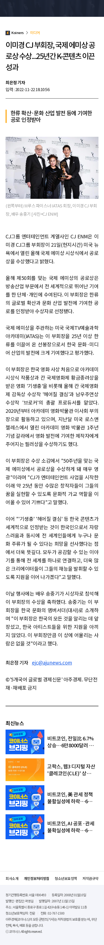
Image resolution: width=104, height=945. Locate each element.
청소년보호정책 (66, 878)
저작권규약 (90, 878)
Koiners (18, 8)
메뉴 (95, 8)
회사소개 (12, 878)
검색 (85, 8)
